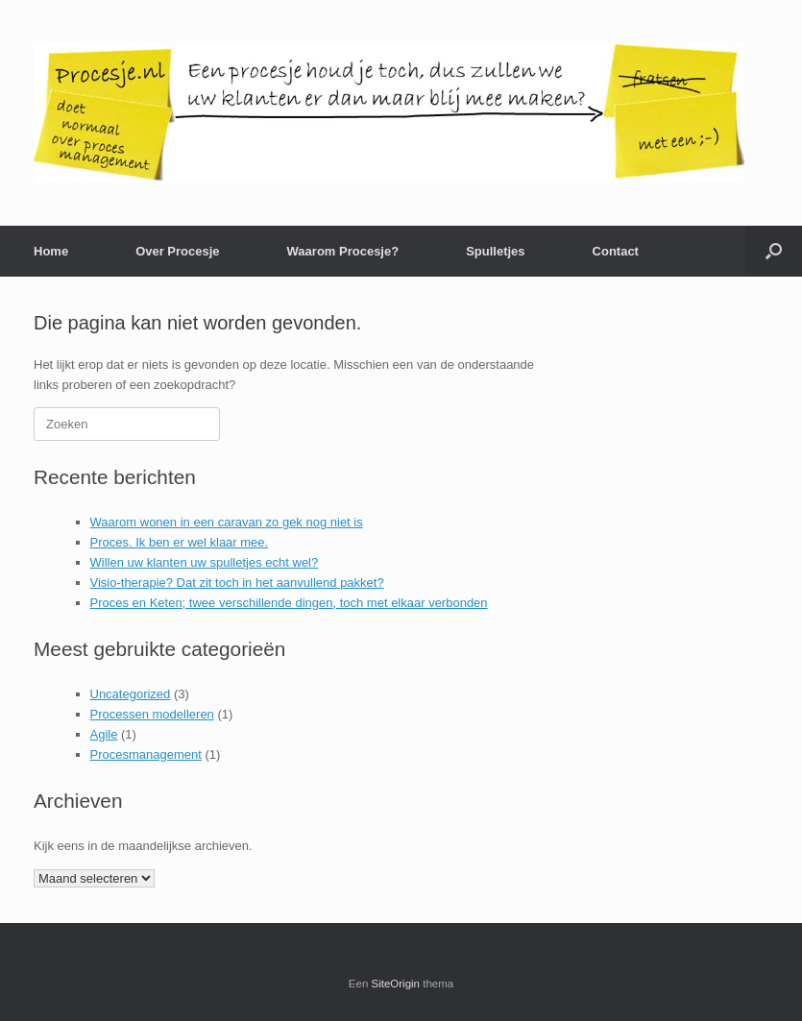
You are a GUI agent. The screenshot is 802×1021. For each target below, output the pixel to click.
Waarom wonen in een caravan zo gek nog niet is (226, 522)
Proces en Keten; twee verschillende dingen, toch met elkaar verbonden (289, 603)
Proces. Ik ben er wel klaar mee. (179, 542)
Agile (104, 734)
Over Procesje (177, 251)
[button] (773, 251)
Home (51, 251)
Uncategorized (130, 694)
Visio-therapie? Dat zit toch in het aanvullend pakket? (237, 582)
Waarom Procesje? (343, 251)
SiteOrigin (396, 983)
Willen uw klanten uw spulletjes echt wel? (204, 562)
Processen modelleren (152, 714)
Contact (616, 251)
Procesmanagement (146, 754)
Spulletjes (495, 251)
